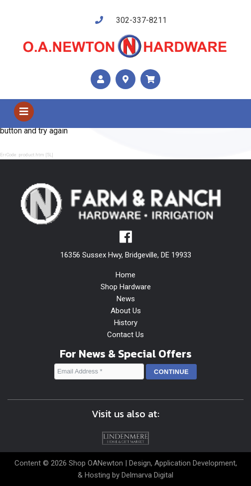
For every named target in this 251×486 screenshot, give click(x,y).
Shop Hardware (126, 286)
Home (125, 274)
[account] (101, 79)
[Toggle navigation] (24, 111)
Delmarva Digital (147, 475)
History (125, 322)
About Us (126, 310)
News (126, 298)
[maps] (125, 79)
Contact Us (125, 334)
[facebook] (125, 239)
